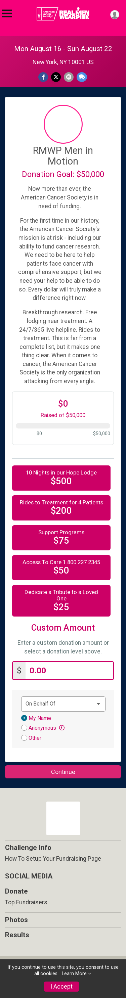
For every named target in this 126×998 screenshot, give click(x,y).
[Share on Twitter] (56, 77)
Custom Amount (63, 628)
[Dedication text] (63, 703)
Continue (63, 771)
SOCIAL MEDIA (28, 876)
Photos (16, 920)
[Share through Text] (82, 77)
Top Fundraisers (26, 902)
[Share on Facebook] (43, 77)
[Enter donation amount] (69, 671)
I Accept (61, 986)
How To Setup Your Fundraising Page (53, 858)
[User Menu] (114, 14)
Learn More (74, 974)
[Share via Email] (69, 77)
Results (17, 935)
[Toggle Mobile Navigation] (6, 13)
